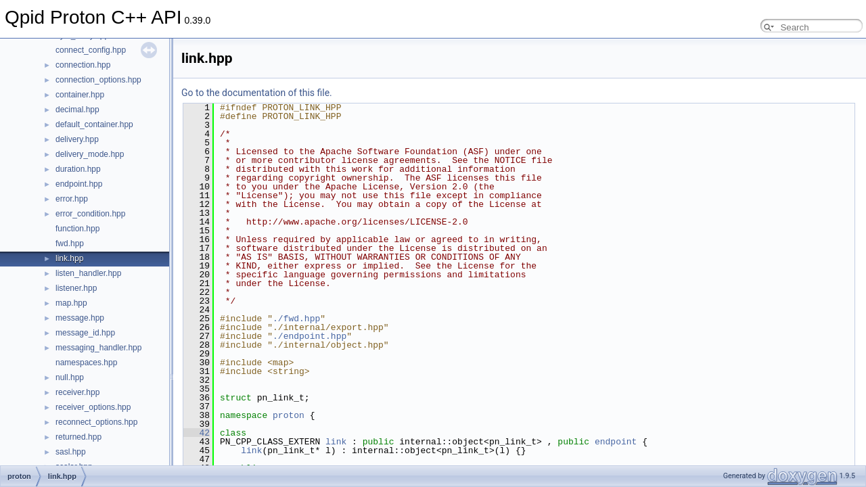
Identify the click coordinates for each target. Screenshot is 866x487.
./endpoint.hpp (309, 336)
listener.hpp (76, 288)
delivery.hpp (77, 139)
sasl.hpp (70, 452)
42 (196, 433)
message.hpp (79, 318)
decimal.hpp (77, 109)
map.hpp (71, 303)
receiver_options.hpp (93, 407)
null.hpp (69, 377)
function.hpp (77, 228)
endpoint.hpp (78, 184)
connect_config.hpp (90, 50)
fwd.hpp (69, 243)
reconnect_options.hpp (96, 422)
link (335, 442)
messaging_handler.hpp (98, 347)
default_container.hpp (94, 124)
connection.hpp (82, 65)
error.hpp (71, 199)
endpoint (616, 442)
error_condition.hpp (90, 213)
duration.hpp (78, 169)
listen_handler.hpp (88, 273)
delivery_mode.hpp (89, 154)
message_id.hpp (85, 333)
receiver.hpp (77, 392)
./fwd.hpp (296, 318)
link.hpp (69, 258)
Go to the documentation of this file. (256, 92)
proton (288, 415)
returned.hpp (78, 437)
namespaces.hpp (86, 362)
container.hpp (79, 94)
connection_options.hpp (98, 80)
